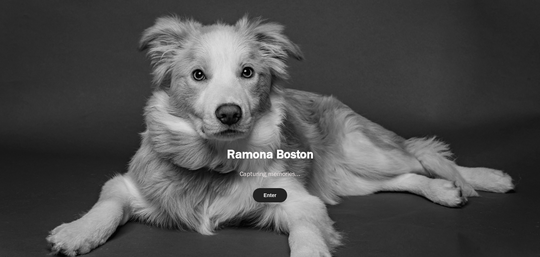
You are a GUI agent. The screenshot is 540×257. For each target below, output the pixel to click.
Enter (270, 195)
